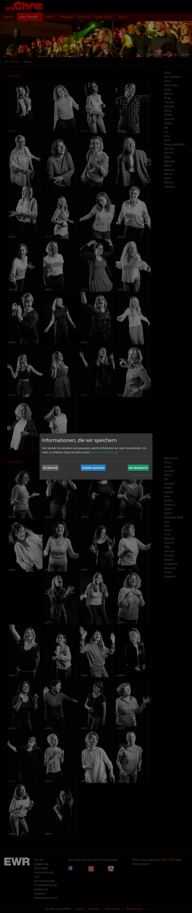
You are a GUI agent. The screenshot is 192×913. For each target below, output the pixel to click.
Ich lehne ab (50, 467)
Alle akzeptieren (138, 467)
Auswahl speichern (93, 467)
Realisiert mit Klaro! (140, 475)
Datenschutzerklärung (104, 452)
